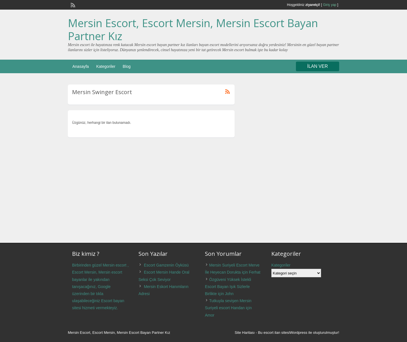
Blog (127, 66)
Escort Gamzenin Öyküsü (166, 265)
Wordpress (299, 332)
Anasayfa (80, 66)
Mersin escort (114, 265)
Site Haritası (245, 332)
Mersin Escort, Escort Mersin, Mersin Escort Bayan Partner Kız (193, 29)
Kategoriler (105, 66)
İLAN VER (317, 66)
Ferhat (254, 272)
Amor (209, 315)
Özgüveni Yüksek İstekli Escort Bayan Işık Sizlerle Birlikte (228, 286)
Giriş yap (329, 5)
